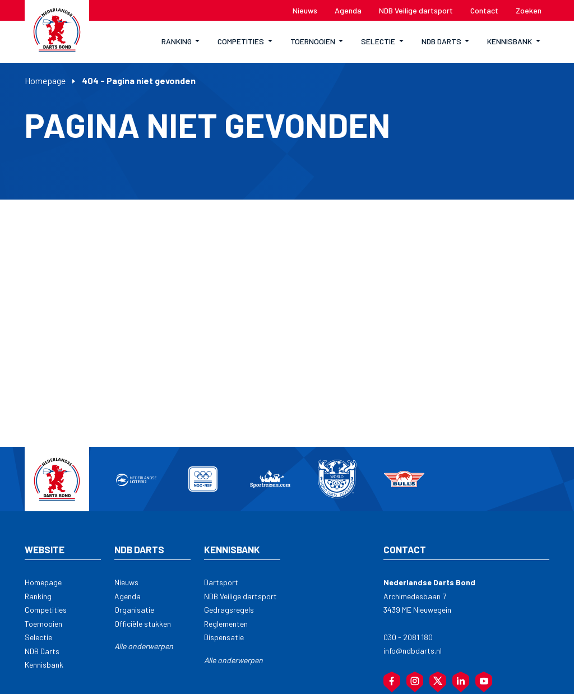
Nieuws (126, 582)
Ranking (38, 596)
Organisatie (134, 609)
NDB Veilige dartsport (240, 596)
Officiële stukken (142, 623)
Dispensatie (224, 637)
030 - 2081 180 (408, 637)
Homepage (45, 80)
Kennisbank (44, 664)
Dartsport (221, 582)
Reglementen (226, 623)
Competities (46, 609)
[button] (180, 42)
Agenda (127, 596)
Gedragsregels (229, 609)
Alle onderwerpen (143, 646)
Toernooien (43, 623)
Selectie (38, 637)
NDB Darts (42, 651)
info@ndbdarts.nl (412, 650)
